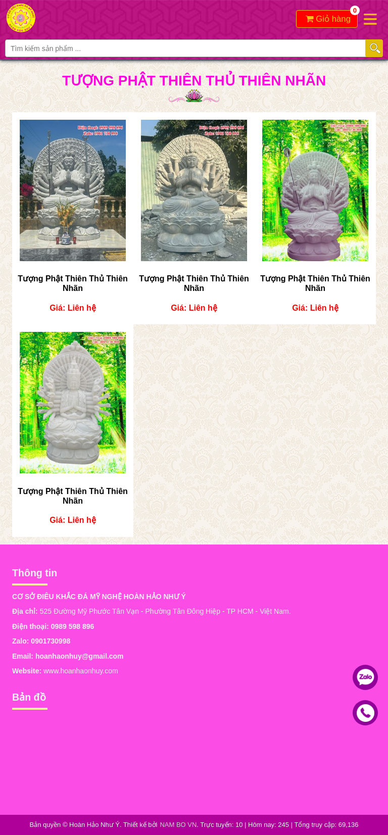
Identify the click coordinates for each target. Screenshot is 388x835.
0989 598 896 (72, 626)
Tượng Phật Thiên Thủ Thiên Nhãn (73, 283)
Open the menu (370, 19)
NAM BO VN (178, 824)
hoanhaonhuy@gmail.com (79, 656)
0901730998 (50, 641)
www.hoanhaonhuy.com (80, 671)
